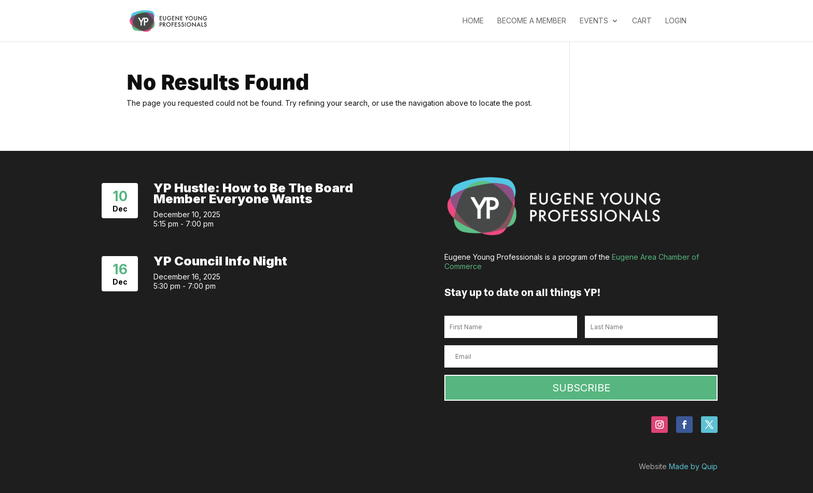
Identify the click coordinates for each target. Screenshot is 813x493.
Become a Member (531, 21)
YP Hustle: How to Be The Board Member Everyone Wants (253, 193)
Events (594, 21)
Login (675, 21)
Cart (642, 21)
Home (473, 21)
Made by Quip (693, 466)
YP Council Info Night (220, 261)
